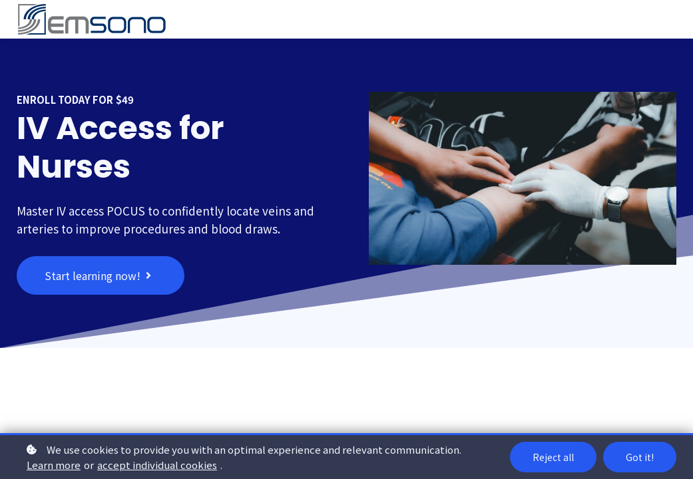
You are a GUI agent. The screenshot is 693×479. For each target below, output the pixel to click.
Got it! (640, 457)
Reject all (553, 457)
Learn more (54, 465)
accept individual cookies (157, 465)
